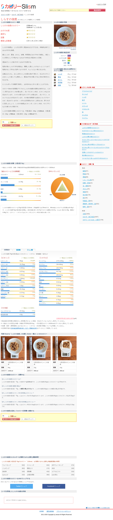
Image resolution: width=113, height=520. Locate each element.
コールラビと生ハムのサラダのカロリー (95, 158)
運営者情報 (50, 511)
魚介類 (85, 195)
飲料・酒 (86, 207)
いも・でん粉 (87, 180)
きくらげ (85, 94)
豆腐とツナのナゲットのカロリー (93, 152)
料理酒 (60, 82)
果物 (84, 177)
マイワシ (85, 118)
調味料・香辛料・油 (89, 204)
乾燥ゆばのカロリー (88, 134)
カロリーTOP (101, 4)
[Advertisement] (19, 145)
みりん (60, 80)
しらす (60, 74)
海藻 (84, 192)
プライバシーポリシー (63, 511)
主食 (84, 214)
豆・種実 (86, 186)
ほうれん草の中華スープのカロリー (93, 144)
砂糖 (59, 85)
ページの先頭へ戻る (105, 507)
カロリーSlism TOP (93, 507)
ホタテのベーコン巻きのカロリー (93, 131)
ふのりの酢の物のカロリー (90, 137)
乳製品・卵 (86, 201)
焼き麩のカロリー (88, 155)
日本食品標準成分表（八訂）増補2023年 (24, 328)
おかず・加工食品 (88, 217)
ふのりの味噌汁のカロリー (90, 128)
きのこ (85, 189)
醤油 (59, 77)
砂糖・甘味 (86, 183)
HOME (42, 511)
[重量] (5, 122)
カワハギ (85, 106)
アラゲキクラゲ (87, 91)
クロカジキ (85, 109)
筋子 (83, 100)
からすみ (85, 115)
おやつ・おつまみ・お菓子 (91, 220)
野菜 (84, 174)
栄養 (2, 37)
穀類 (84, 171)
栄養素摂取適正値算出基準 (65, 318)
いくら (84, 103)
